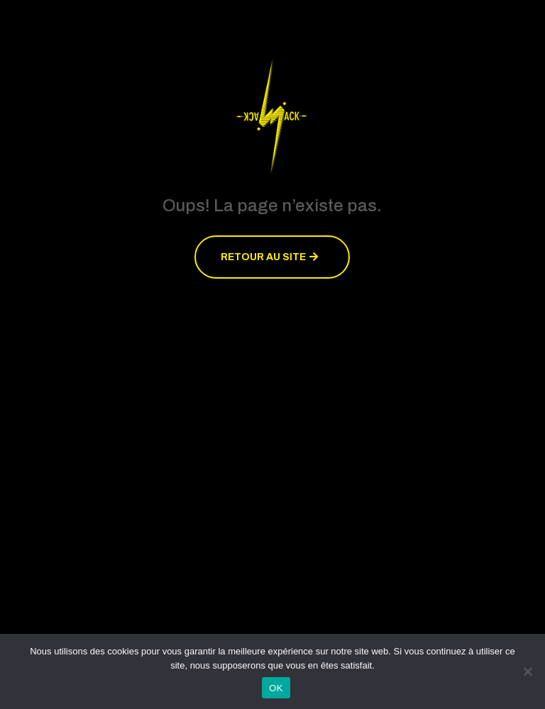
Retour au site (263, 257)
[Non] (527, 671)
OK (275, 688)
